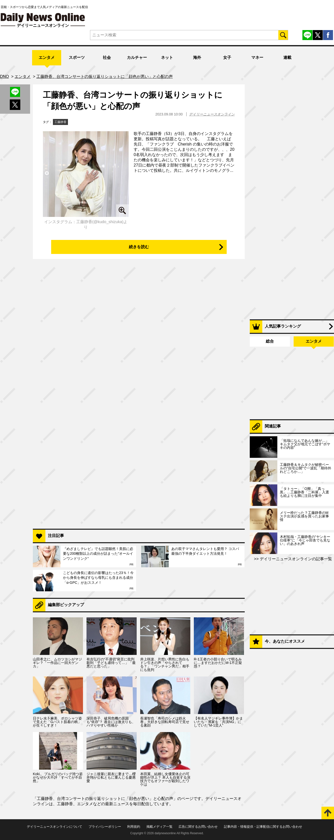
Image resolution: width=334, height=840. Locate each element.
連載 (287, 57)
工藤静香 (60, 122)
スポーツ (77, 57)
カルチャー (137, 57)
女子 (227, 57)
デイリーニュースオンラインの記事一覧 (295, 559)
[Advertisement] (139, 460)
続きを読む (139, 247)
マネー (257, 57)
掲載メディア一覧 (159, 826)
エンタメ (47, 57)
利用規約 (133, 826)
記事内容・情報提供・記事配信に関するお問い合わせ (263, 826)
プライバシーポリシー (105, 826)
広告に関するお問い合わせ (198, 826)
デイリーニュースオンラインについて (54, 826)
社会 (107, 57)
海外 (197, 57)
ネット (167, 57)
